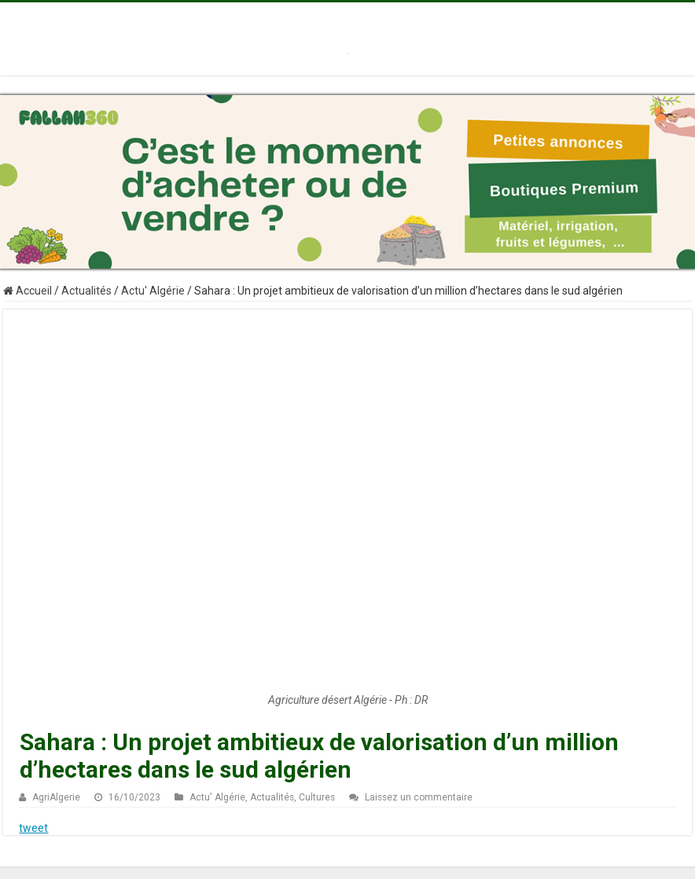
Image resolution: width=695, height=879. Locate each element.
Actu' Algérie (153, 290)
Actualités (86, 290)
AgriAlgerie (56, 797)
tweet (33, 828)
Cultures (317, 797)
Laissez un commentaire (419, 797)
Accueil (27, 290)
